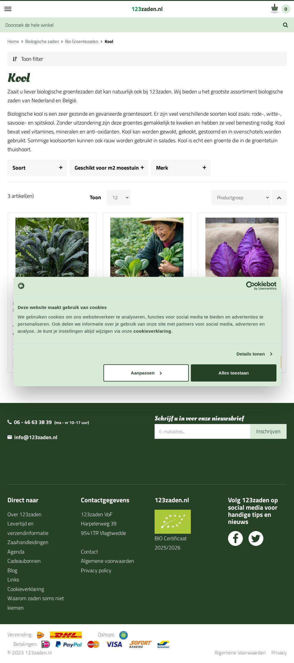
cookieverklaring (152, 330)
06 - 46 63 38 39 (33, 422)
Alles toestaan (233, 372)
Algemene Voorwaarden (240, 652)
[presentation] (200, 457)
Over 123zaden (24, 514)
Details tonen (251, 353)
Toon (95, 197)
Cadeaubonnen (24, 561)
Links (13, 580)
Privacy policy (96, 570)
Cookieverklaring (25, 589)
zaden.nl (147, 8)
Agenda (15, 551)
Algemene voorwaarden (107, 561)
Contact (89, 551)
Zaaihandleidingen (27, 542)
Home (13, 41)
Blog (12, 570)
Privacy (279, 652)
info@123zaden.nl (35, 437)
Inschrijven (268, 431)
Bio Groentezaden (81, 41)
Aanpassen (146, 372)
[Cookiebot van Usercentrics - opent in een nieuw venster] (250, 285)
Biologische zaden (42, 41)
